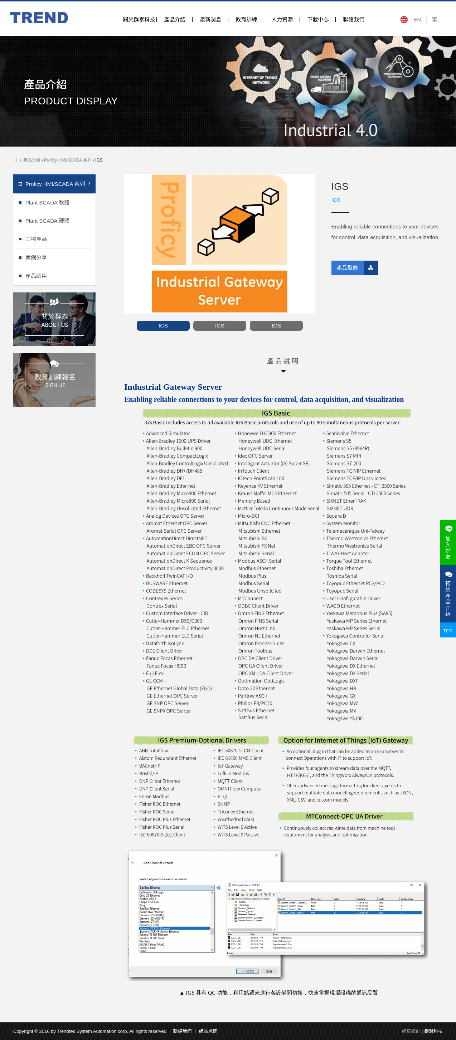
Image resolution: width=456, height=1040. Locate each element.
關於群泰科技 (139, 19)
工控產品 (60, 238)
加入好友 (448, 543)
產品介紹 (174, 19)
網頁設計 (411, 1031)
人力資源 (282, 19)
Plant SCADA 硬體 (60, 220)
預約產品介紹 (448, 594)
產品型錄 (357, 268)
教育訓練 (246, 19)
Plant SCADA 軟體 (60, 202)
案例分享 (60, 257)
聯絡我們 (353, 19)
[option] (219, 244)
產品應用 (60, 275)
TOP (448, 631)
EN (417, 19)
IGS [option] (163, 325)
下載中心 (318, 19)
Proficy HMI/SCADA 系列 (68, 160)
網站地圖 (208, 1031)
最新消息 (210, 19)
